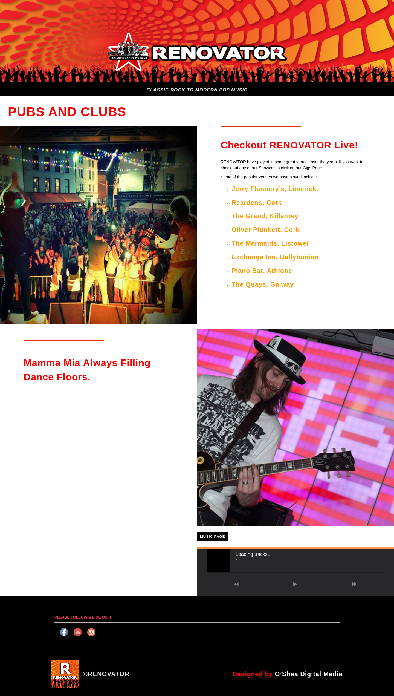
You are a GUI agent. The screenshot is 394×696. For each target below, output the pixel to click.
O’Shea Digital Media (309, 674)
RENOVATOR (108, 674)
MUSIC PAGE (212, 536)
